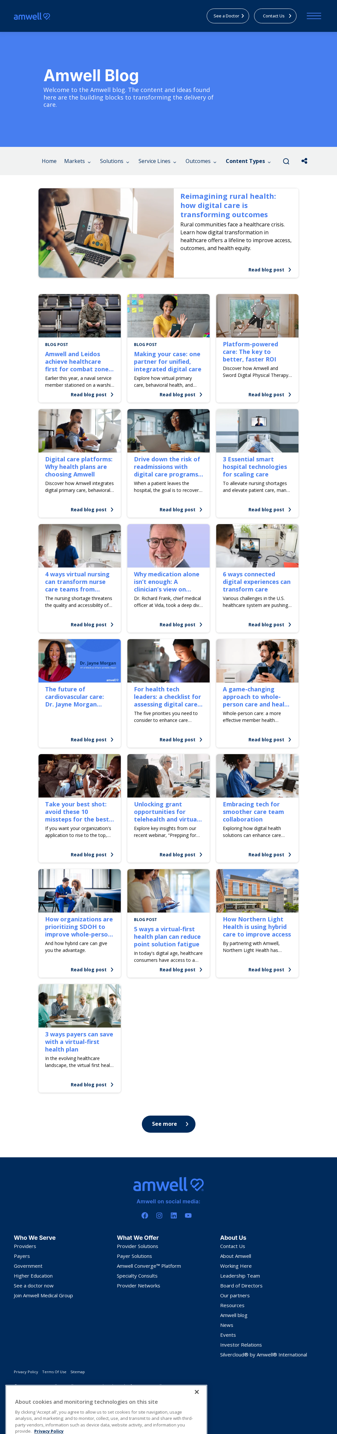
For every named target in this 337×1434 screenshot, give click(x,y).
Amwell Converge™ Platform (149, 1265)
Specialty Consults (137, 1275)
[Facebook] (145, 1215)
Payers (22, 1256)
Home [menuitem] (49, 161)
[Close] (197, 1422)
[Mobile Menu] (312, 15)
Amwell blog (233, 1315)
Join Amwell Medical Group (43, 1295)
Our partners (235, 1295)
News (226, 1325)
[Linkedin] (174, 1215)
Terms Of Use (54, 1371)
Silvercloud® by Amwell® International (263, 1354)
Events (228, 1334)
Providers (25, 1246)
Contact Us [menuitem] (277, 16)
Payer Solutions (134, 1256)
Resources (232, 1305)
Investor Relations (241, 1344)
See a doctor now (34, 1285)
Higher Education (33, 1275)
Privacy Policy (26, 1371)
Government (28, 1265)
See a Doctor (229, 16)
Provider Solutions (137, 1246)
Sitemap (77, 1371)
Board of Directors (241, 1285)
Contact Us (232, 1246)
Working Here (236, 1265)
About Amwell (235, 1256)
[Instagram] (159, 1215)
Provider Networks (138, 1285)
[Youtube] (188, 1215)
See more (170, 1123)
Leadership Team (240, 1275)
